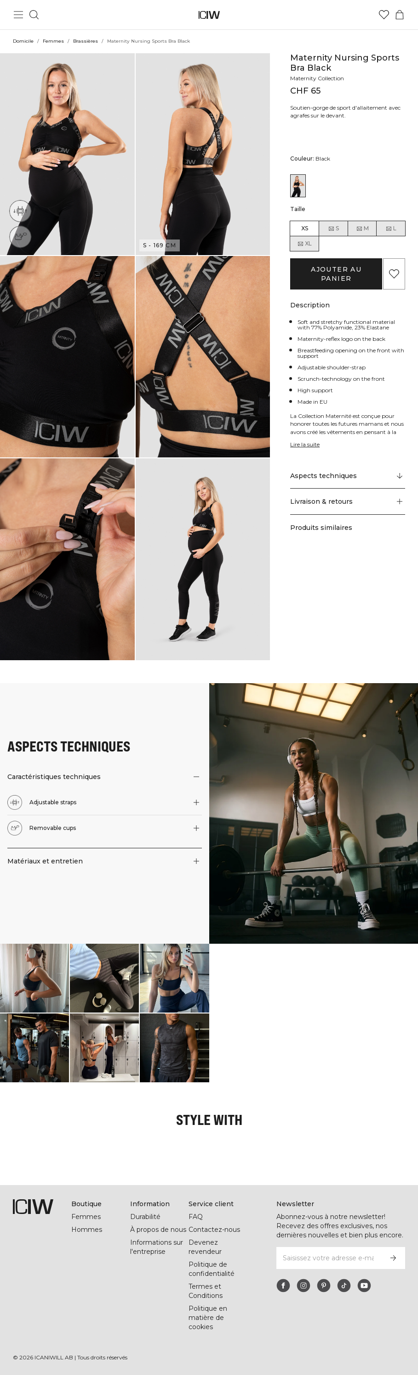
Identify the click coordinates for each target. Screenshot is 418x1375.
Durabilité (145, 1217)
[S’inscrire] (393, 1258)
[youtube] (364, 1285)
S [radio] (333, 228)
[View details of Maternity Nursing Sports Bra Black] (298, 185)
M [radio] (362, 228)
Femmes (53, 41)
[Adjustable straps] (20, 211)
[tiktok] (344, 1285)
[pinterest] (324, 1285)
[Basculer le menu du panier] (399, 14)
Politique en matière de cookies (208, 1317)
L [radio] (390, 228)
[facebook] (283, 1285)
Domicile (23, 41)
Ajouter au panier (336, 274)
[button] (67, 154)
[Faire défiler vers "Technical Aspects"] (347, 476)
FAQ (196, 1217)
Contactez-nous (214, 1229)
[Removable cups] (20, 237)
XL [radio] (304, 243)
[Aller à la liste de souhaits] (384, 14)
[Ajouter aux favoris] (394, 273)
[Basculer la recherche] (34, 14)
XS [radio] (304, 228)
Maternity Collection (317, 78)
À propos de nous (158, 1229)
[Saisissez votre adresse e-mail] (328, 1258)
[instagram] (303, 1285)
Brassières (85, 41)
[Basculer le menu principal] (18, 14)
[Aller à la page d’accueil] (209, 15)
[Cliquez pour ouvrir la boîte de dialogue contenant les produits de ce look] (34, 978)
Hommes (86, 1229)
